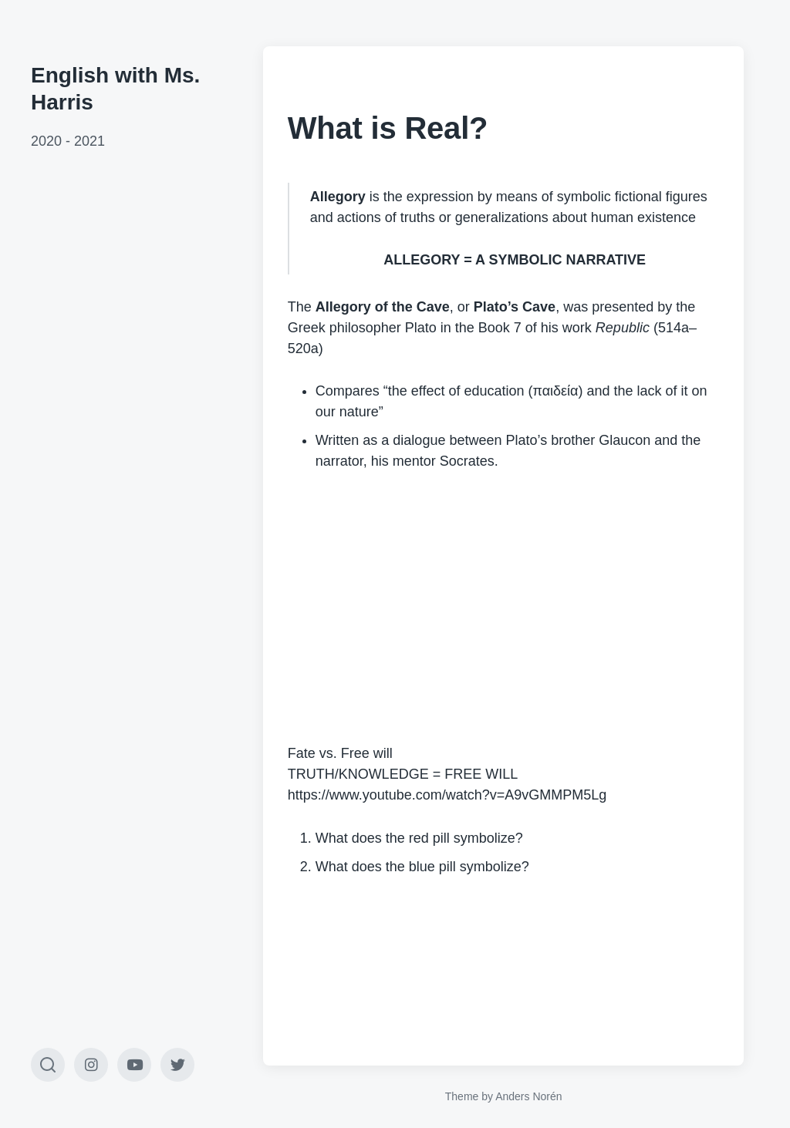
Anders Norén (528, 1096)
